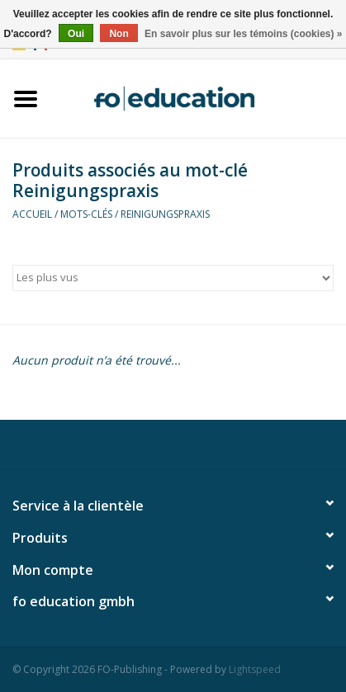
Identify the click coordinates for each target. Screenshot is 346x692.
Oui (76, 34)
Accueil (32, 214)
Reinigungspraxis (165, 214)
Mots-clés (86, 214)
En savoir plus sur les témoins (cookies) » (243, 34)
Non (118, 34)
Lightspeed (255, 669)
